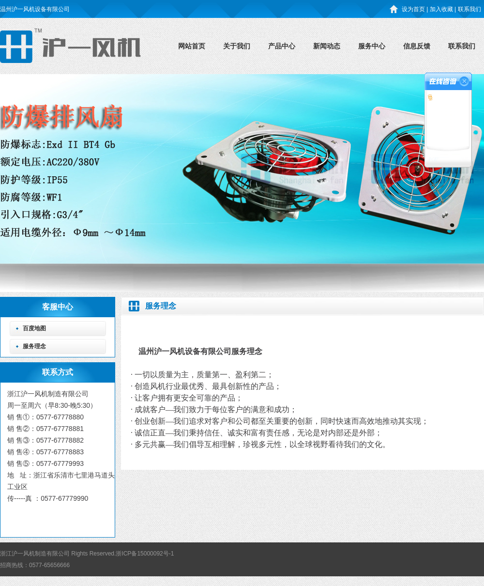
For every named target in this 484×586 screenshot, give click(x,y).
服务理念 (34, 346)
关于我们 (236, 46)
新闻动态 (326, 46)
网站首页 (191, 46)
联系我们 (461, 46)
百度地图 (34, 328)
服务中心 (371, 46)
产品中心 (281, 46)
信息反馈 (416, 46)
